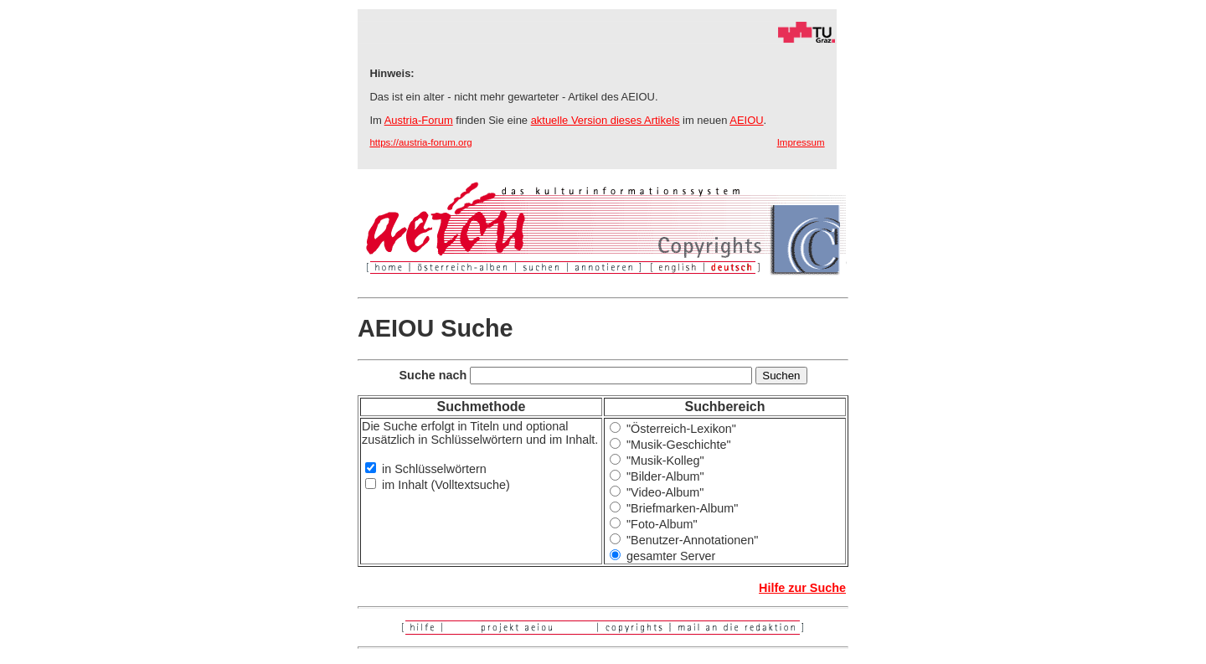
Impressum (801, 142)
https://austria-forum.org (420, 142)
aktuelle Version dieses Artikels (605, 120)
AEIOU (746, 120)
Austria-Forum (418, 120)
